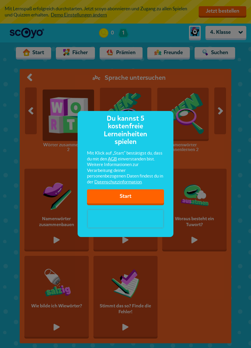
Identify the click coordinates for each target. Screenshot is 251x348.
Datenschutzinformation (118, 181)
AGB (112, 158)
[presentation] (125, 219)
